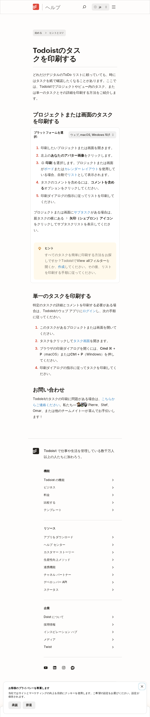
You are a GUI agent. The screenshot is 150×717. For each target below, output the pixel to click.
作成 (61, 267)
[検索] (84, 7)
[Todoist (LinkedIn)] (54, 668)
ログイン (89, 311)
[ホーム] (36, 7)
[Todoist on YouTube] (45, 668)
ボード (49, 169)
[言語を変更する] (100, 7)
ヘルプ (53, 7)
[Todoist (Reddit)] (72, 668)
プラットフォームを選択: (48, 135)
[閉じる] (142, 686)
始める (38, 32)
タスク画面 (81, 341)
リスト (73, 175)
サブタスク (82, 212)
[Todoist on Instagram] (63, 668)
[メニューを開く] (113, 7)
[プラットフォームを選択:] (92, 135)
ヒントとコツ (56, 32)
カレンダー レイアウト (81, 169)
